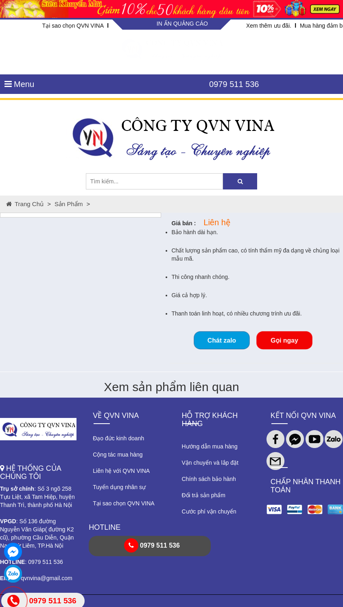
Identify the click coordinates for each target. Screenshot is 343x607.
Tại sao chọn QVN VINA (73, 25)
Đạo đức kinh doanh (118, 438)
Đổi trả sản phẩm (203, 495)
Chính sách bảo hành (209, 479)
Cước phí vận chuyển (209, 511)
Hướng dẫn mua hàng (210, 446)
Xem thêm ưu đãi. (268, 25)
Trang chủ (25, 203)
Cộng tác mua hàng (117, 454)
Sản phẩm (69, 203)
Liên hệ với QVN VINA (121, 471)
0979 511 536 (234, 84)
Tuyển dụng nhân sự (119, 487)
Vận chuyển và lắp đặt (210, 462)
